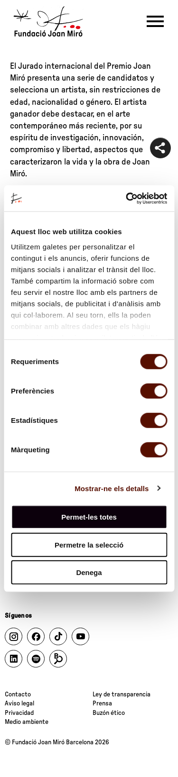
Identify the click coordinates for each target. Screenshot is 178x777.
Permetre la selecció (89, 544)
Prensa (102, 703)
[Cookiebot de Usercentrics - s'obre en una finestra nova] (126, 198)
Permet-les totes (89, 517)
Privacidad (19, 713)
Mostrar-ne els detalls (112, 488)
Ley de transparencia (121, 694)
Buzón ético (109, 713)
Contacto (18, 694)
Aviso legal (19, 703)
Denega (89, 572)
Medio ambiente (26, 722)
